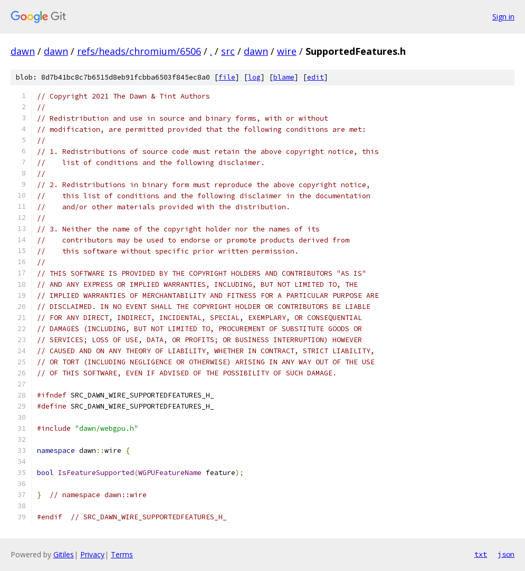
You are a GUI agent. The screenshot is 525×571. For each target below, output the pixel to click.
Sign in (503, 17)
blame (283, 77)
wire (287, 51)
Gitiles (63, 554)
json (506, 554)
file (226, 77)
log (254, 77)
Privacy (92, 554)
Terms (122, 554)
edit (315, 77)
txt (480, 554)
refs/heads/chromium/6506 (139, 51)
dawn (23, 51)
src (228, 51)
